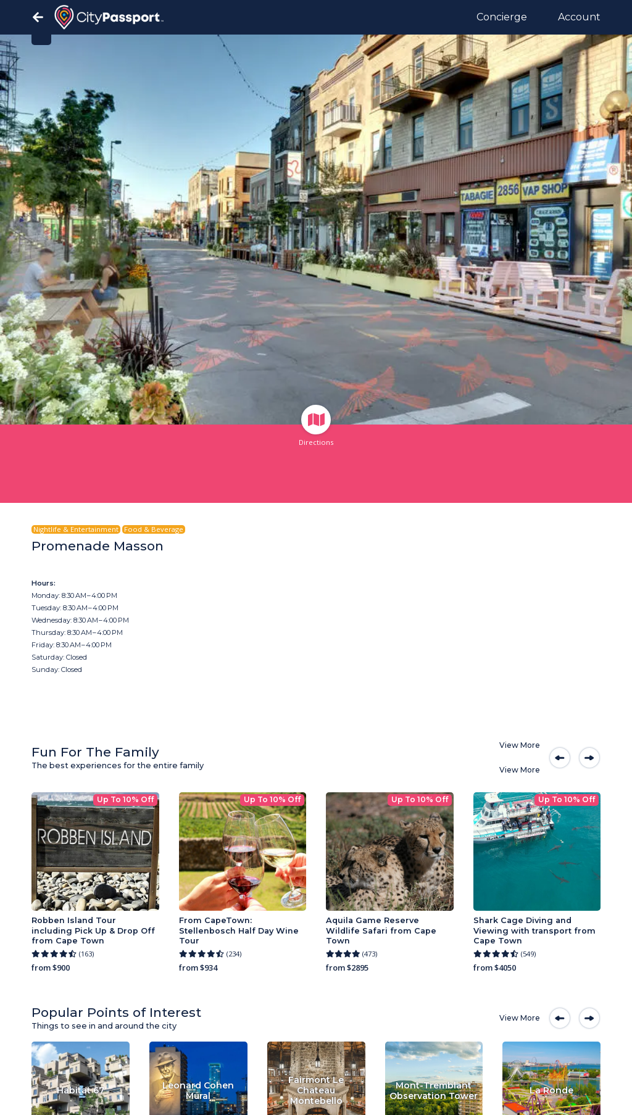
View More (519, 745)
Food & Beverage (153, 529)
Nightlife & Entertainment (75, 529)
